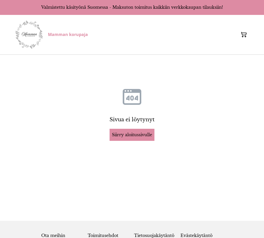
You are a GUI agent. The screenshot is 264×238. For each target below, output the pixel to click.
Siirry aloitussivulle (132, 134)
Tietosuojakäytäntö (154, 235)
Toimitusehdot (103, 235)
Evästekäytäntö (196, 235)
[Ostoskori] (244, 34)
